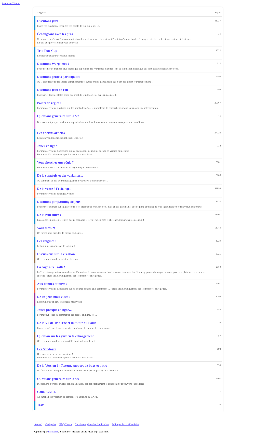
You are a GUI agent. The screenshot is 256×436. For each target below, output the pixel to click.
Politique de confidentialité (125, 424)
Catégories (50, 424)
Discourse (53, 431)
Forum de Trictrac (11, 3)
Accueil (38, 424)
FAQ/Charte (65, 424)
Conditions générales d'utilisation (92, 424)
